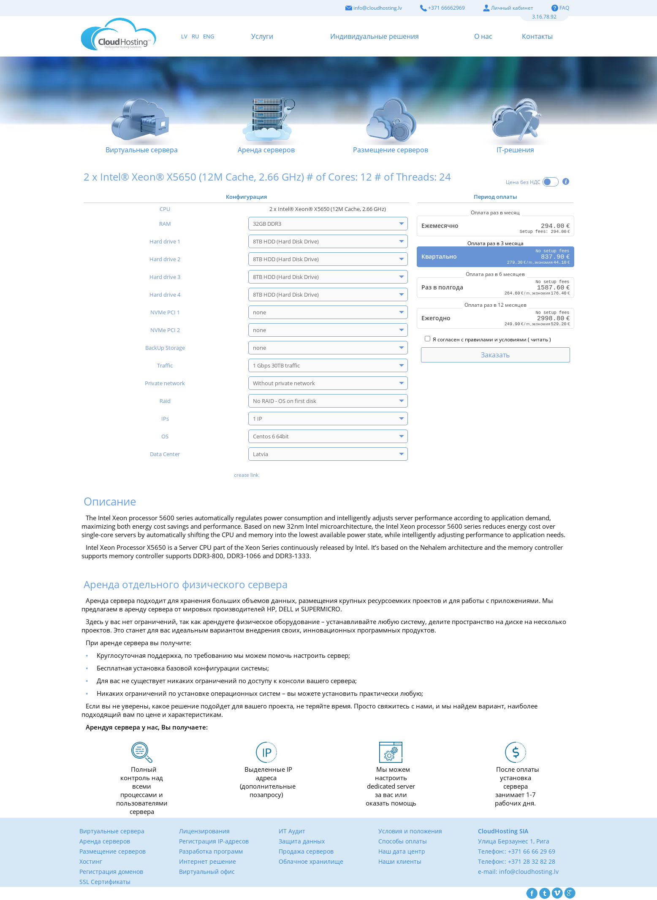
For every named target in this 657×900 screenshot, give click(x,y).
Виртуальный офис (207, 872)
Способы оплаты (402, 841)
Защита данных (302, 841)
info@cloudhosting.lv (373, 7)
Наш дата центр (401, 851)
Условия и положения (410, 831)
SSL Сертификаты (104, 882)
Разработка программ (211, 851)
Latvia (260, 454)
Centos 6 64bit (271, 436)
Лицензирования (204, 831)
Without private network (284, 383)
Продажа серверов (306, 851)
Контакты (537, 36)
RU (195, 36)
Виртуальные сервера (141, 116)
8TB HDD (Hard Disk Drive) (286, 241)
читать (539, 340)
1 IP (257, 418)
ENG (208, 36)
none (259, 312)
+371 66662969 (442, 7)
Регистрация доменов (111, 872)
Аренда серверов (266, 116)
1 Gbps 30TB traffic (276, 365)
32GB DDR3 (267, 223)
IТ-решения (515, 116)
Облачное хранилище (311, 861)
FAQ (560, 7)
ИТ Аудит (292, 831)
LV (184, 36)
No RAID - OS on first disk (284, 401)
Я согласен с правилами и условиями (476, 340)
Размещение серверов (391, 116)
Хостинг (90, 861)
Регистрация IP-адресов (214, 841)
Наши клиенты (399, 861)
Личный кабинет (508, 7)
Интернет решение (207, 861)
